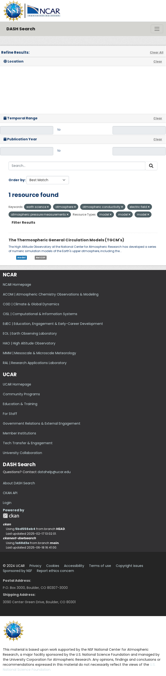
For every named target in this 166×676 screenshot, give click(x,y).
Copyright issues (129, 565)
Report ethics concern (55, 570)
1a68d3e (22, 543)
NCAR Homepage (17, 284)
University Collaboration (22, 452)
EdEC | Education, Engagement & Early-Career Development (53, 323)
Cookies (52, 565)
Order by (17, 180)
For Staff (10, 413)
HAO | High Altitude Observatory (29, 343)
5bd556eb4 (25, 529)
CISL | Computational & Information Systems (40, 314)
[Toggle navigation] (157, 29)
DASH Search (20, 29)
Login (7, 502)
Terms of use (100, 565)
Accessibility (74, 565)
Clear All (156, 52)
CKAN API (10, 493)
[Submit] (151, 166)
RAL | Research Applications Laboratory (35, 362)
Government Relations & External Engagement (41, 423)
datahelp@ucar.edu (54, 472)
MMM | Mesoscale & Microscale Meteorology (39, 353)
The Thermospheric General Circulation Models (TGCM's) (66, 240)
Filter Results (23, 222)
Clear (157, 61)
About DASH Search (19, 483)
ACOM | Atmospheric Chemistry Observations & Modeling (50, 294)
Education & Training (20, 403)
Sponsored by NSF (17, 570)
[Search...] (77, 166)
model (21, 257)
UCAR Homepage (17, 384)
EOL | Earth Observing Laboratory (30, 333)
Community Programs (21, 394)
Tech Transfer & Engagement (28, 443)
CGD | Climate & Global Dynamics (31, 304)
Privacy (35, 565)
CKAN (11, 515)
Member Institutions (19, 433)
